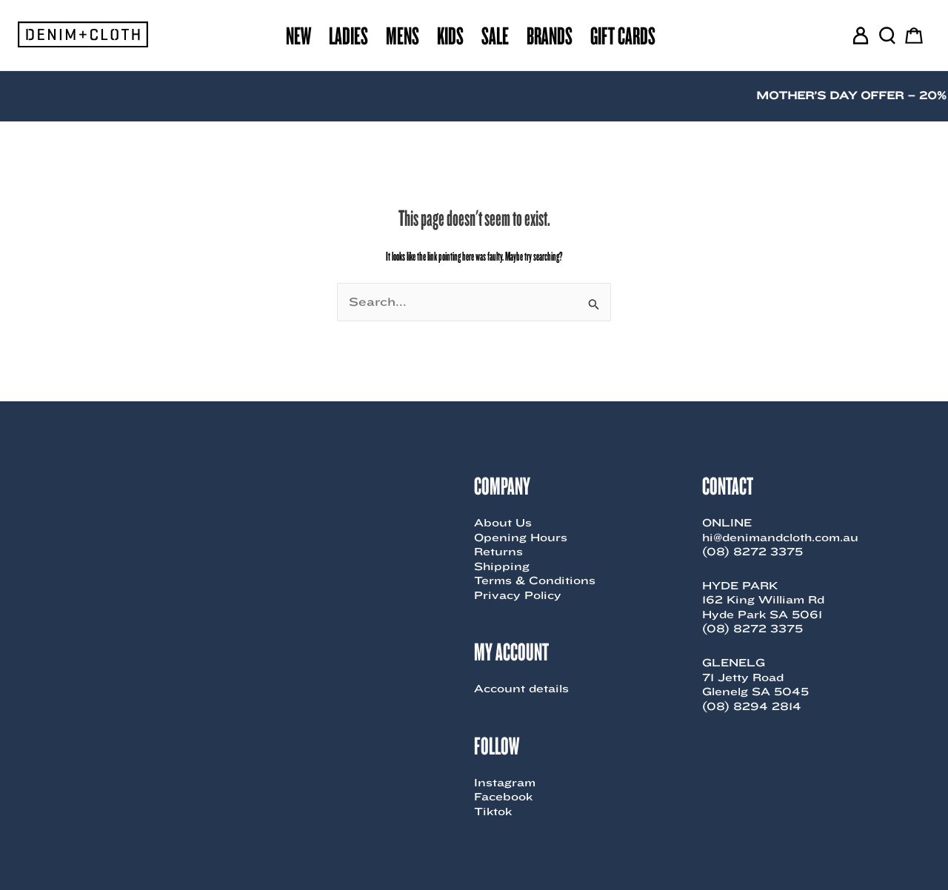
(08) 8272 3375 (752, 551)
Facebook (503, 796)
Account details (521, 688)
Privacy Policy (517, 595)
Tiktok (493, 811)
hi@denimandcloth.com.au (780, 537)
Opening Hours (520, 537)
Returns (498, 551)
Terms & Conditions (534, 580)
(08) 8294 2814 (751, 706)
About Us (503, 522)
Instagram (504, 782)
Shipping (502, 566)
